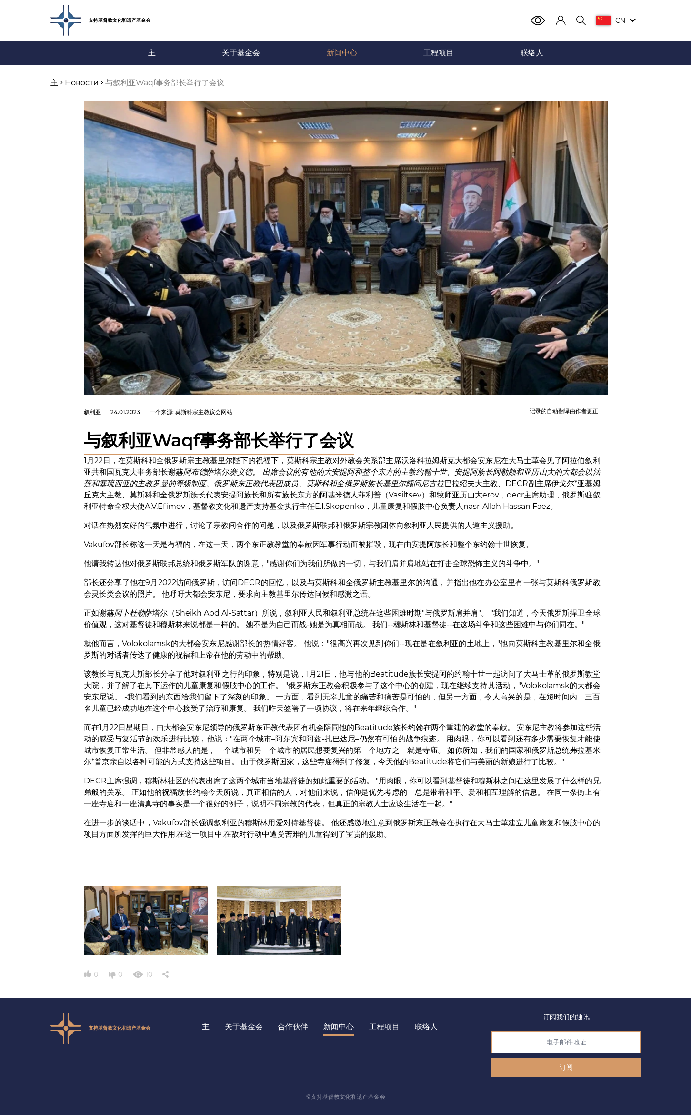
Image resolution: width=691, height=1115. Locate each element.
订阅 (566, 1067)
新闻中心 (338, 1026)
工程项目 (384, 1026)
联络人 (426, 1026)
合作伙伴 (293, 1026)
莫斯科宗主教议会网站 (203, 412)
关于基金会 (244, 1026)
